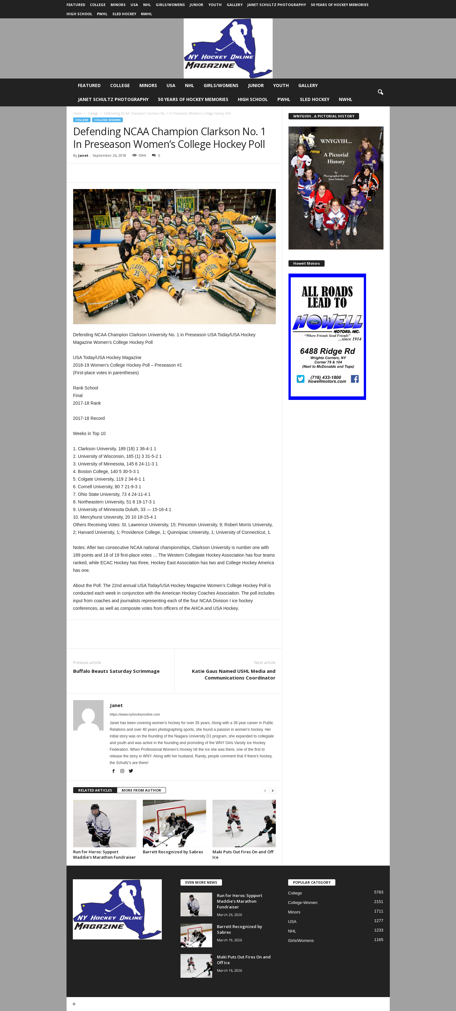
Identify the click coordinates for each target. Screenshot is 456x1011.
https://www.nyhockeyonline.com (135, 714)
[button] (380, 92)
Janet (83, 155)
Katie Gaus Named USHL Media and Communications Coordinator (234, 674)
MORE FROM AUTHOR (141, 790)
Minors (118, 4)
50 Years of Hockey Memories (340, 4)
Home (77, 113)
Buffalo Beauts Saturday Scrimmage (116, 671)
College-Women (107, 120)
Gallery (235, 4)
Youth (215, 4)
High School (79, 13)
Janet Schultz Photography (276, 4)
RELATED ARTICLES (95, 790)
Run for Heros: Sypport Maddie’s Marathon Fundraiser (104, 854)
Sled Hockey (124, 13)
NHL (147, 4)
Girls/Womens (170, 4)
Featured (75, 4)
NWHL (146, 13)
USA (134, 4)
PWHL (102, 13)
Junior (196, 4)
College (97, 4)
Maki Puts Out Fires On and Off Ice (242, 854)
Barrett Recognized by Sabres (173, 852)
